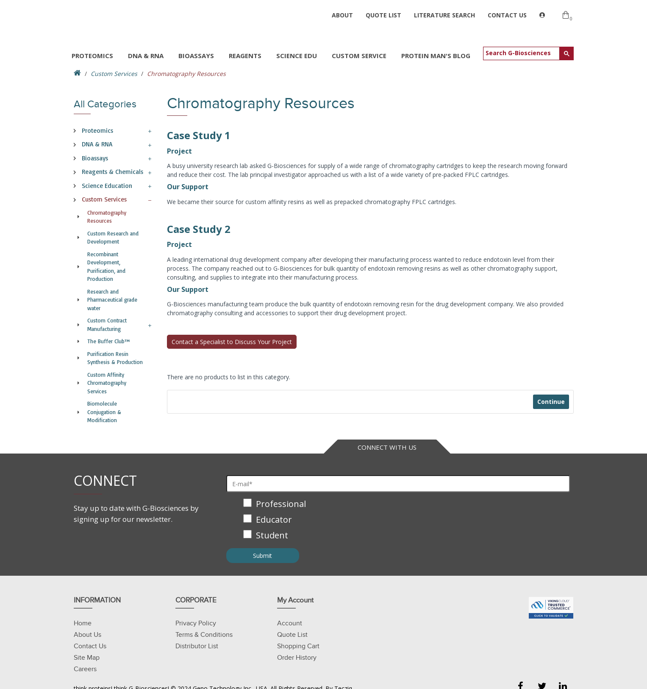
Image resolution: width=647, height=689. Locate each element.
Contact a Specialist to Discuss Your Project (232, 342)
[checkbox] (398, 520)
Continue (551, 402)
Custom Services (114, 74)
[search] (521, 53)
